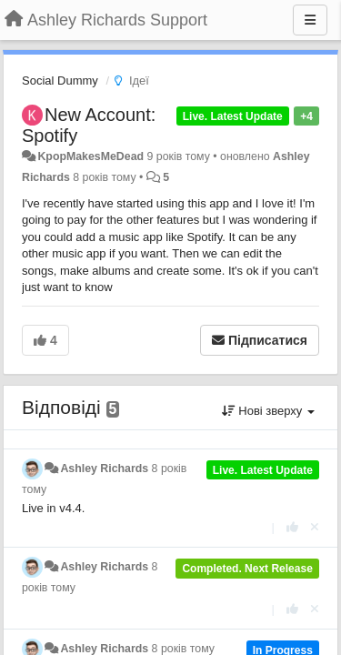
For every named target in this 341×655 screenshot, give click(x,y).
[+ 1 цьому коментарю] (292, 527)
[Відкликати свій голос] (314, 527)
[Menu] (310, 20)
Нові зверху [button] (268, 411)
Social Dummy (60, 80)
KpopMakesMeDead (90, 156)
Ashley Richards (104, 468)
